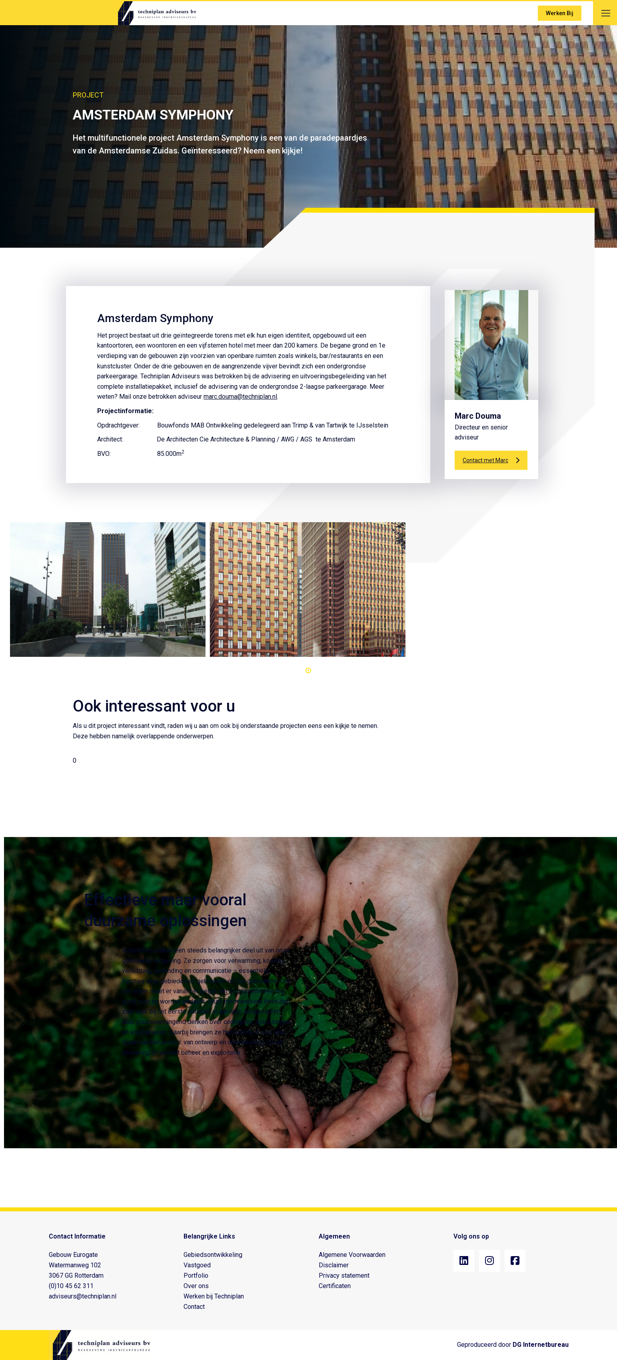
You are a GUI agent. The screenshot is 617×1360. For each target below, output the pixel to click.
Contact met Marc (491, 460)
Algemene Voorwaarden (352, 1255)
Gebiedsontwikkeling (213, 1255)
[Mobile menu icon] (606, 13)
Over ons (196, 1286)
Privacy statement (344, 1275)
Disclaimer (334, 1265)
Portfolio (196, 1275)
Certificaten (335, 1286)
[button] (308, 670)
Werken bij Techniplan (214, 1296)
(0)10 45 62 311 (71, 1286)
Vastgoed (197, 1265)
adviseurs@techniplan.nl (82, 1296)
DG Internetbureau (541, 1344)
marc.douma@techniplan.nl (240, 396)
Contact (194, 1306)
